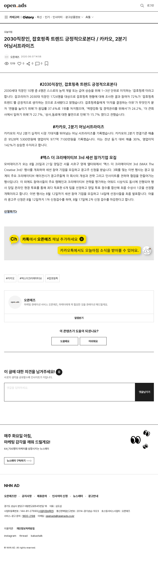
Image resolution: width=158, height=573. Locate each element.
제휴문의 (42, 496)
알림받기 (79, 318)
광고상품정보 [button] (72, 17)
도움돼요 (64, 341)
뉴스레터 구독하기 (19, 460)
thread (24, 535)
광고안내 (93, 496)
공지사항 (27, 496)
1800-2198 (28, 516)
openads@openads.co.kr (60, 516)
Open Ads (15, 5)
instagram (10, 535)
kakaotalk (37, 535)
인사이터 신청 (60, 496)
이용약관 (8, 528)
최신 (39, 17)
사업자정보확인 (46, 511)
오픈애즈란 (10, 496)
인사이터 (58, 17)
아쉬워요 (93, 341)
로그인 (150, 5)
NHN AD (12, 485)
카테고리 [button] (11, 17)
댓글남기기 (144, 392)
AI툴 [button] (88, 17)
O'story (28, 17)
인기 (47, 17)
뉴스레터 (78, 496)
